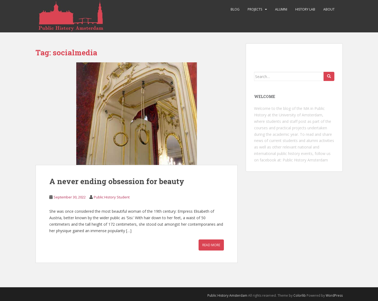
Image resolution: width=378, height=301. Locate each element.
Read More (211, 245)
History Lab (305, 9)
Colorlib (299, 295)
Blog (235, 9)
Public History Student (112, 197)
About (329, 9)
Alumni (281, 9)
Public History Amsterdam (305, 160)
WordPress (334, 295)
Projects (255, 9)
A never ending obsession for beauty (116, 181)
